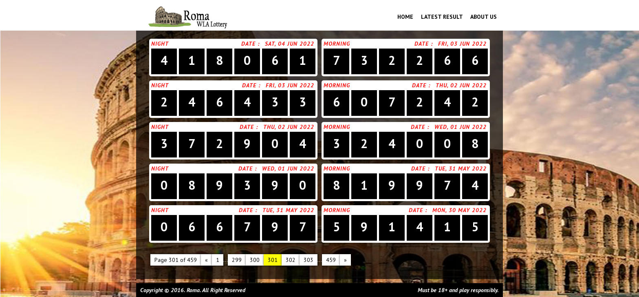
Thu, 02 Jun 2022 (461, 85)
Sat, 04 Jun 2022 (289, 44)
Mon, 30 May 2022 (459, 210)
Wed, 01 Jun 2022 (460, 127)
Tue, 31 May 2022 (461, 168)
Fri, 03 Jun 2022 (462, 44)
